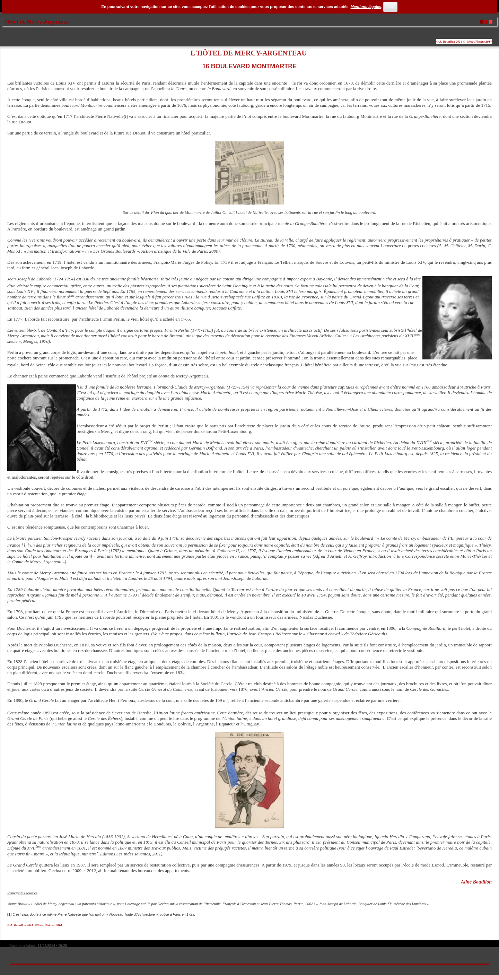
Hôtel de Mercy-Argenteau (37, 22)
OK (390, 7)
